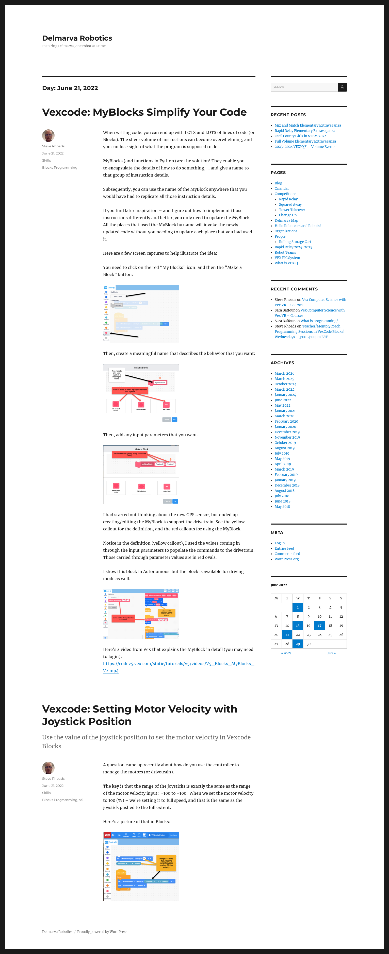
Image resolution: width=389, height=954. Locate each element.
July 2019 (282, 453)
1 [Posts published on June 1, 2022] (298, 607)
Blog (278, 183)
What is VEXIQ (286, 263)
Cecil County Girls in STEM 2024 (301, 136)
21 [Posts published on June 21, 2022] (287, 635)
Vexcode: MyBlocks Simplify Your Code (144, 112)
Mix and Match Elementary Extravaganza (308, 125)
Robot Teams (285, 252)
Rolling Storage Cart (295, 242)
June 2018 (282, 501)
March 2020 (284, 416)
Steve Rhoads (53, 146)
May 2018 (282, 507)
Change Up (288, 215)
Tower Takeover (292, 210)
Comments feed (287, 554)
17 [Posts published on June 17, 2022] (319, 625)
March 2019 (284, 469)
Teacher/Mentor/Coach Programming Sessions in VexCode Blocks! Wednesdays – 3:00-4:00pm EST (310, 331)
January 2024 (285, 395)
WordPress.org (287, 559)
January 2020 (285, 427)
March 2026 (285, 373)
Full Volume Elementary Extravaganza (305, 141)
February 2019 (286, 475)
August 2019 (285, 448)
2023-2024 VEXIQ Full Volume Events (305, 147)
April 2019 (283, 464)
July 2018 (282, 496)
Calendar (282, 188)
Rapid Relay (288, 199)
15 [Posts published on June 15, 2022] (298, 625)
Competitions (286, 194)
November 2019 (287, 437)
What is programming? (319, 321)
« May (286, 653)
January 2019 (285, 480)
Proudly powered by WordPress (102, 932)
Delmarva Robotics (77, 38)
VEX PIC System (287, 258)
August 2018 (285, 491)
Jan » (332, 653)
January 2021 (285, 411)
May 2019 (282, 459)
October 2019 (285, 443)
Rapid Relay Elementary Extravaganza (305, 131)
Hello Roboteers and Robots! (298, 226)
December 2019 (287, 432)
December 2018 (287, 485)
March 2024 (284, 389)
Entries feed (284, 548)
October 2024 (285, 384)
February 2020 (286, 421)
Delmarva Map (286, 220)
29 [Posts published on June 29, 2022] (298, 644)
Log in (280, 543)
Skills (46, 160)
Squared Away (290, 204)
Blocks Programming (59, 167)
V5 (81, 800)
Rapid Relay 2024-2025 (293, 247)
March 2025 (284, 379)
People (280, 236)
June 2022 (283, 400)
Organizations (286, 231)
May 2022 (282, 405)
